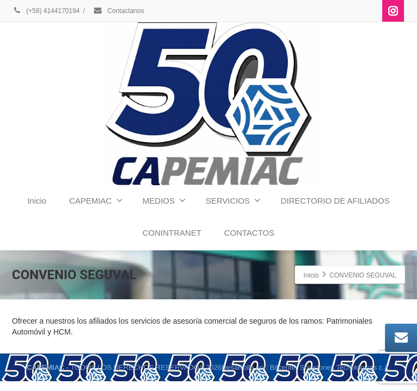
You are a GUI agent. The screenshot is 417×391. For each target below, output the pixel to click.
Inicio (36, 200)
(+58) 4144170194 (46, 11)
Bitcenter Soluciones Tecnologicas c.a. (330, 367)
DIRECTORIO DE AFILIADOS (335, 200)
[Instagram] (393, 11)
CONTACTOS (249, 232)
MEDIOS (164, 200)
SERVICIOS (233, 200)
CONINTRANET (171, 232)
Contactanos (118, 11)
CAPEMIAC (95, 200)
